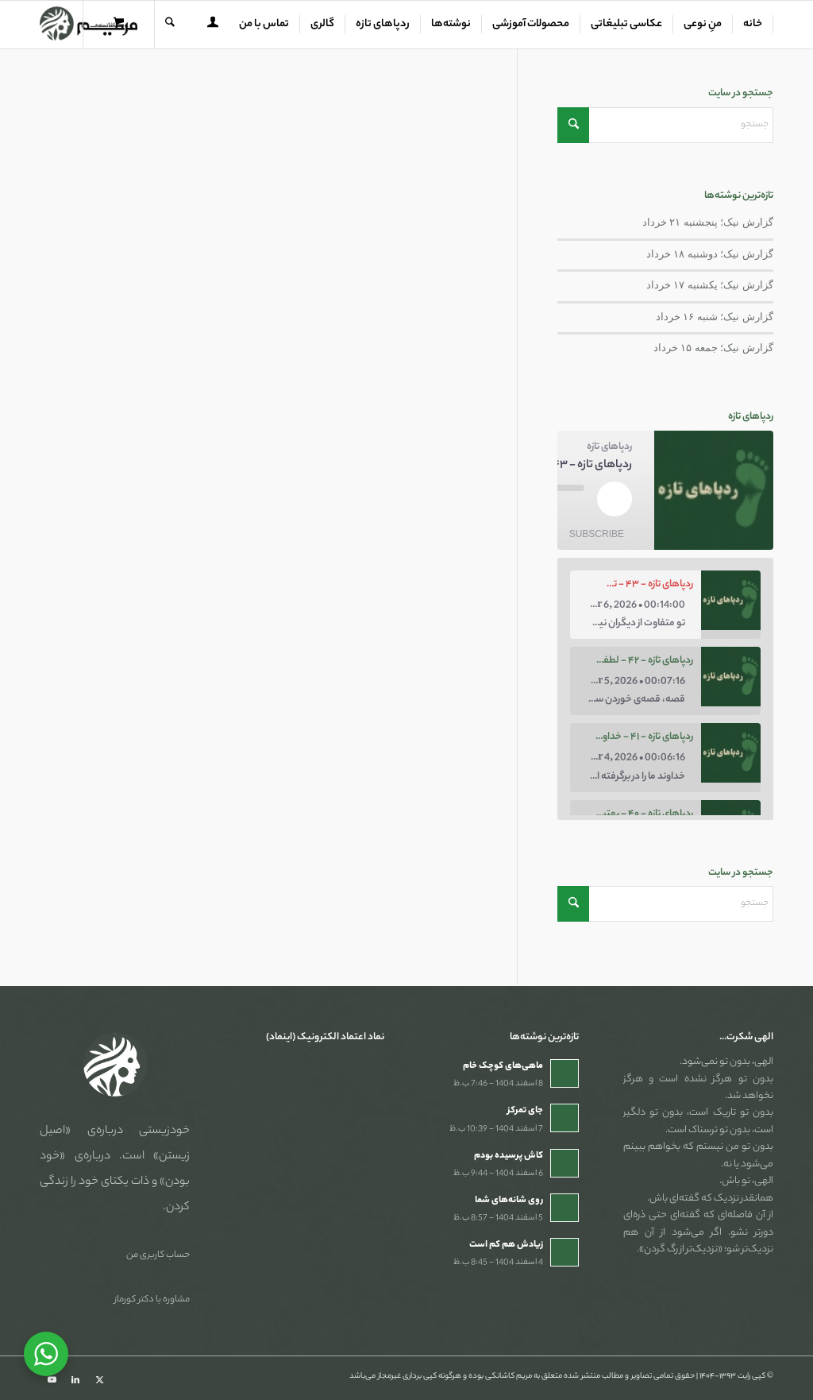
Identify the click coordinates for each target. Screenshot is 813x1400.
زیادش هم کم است (506, 1245)
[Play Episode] (614, 498)
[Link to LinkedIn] (75, 1380)
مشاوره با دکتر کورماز (152, 1300)
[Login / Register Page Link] (213, 26)
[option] (665, 604)
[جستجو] (170, 24)
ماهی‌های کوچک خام (503, 1066)
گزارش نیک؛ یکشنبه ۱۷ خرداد (709, 285)
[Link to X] (99, 1380)
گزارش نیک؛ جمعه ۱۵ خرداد (713, 348)
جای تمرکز (525, 1111)
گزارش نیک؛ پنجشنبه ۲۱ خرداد (707, 222)
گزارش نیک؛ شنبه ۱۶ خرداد (714, 317)
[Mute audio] (576, 508)
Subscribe (596, 534)
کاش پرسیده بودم (508, 1156)
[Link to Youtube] (52, 1380)
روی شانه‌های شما (509, 1201)
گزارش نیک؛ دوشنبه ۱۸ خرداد (709, 254)
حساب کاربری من (158, 1255)
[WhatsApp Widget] (46, 1354)
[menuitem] (753, 24)
